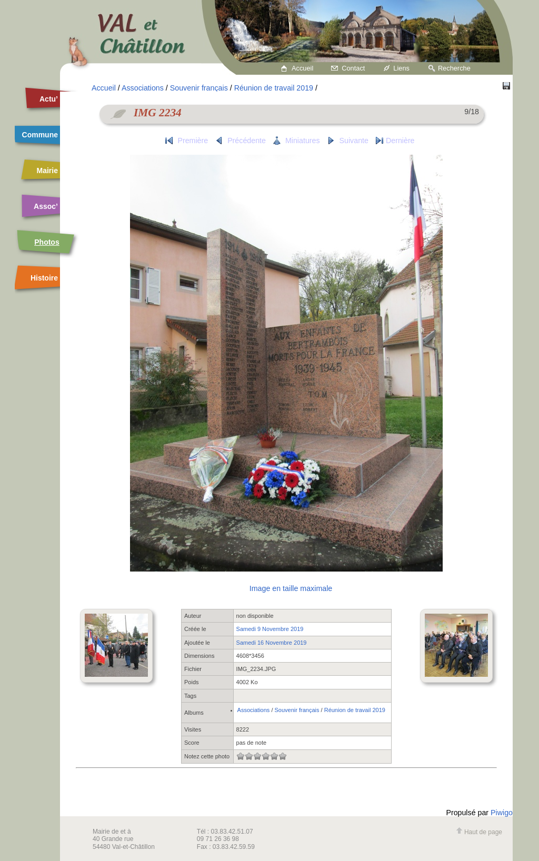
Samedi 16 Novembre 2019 (271, 642)
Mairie (47, 170)
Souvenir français (199, 88)
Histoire (44, 278)
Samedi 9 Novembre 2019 (270, 629)
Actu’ (48, 99)
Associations (143, 88)
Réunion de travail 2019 (273, 88)
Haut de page (479, 832)
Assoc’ (46, 206)
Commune (40, 135)
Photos (46, 242)
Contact (353, 68)
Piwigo (502, 812)
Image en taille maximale (290, 588)
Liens (401, 68)
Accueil (302, 68)
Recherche (454, 68)
